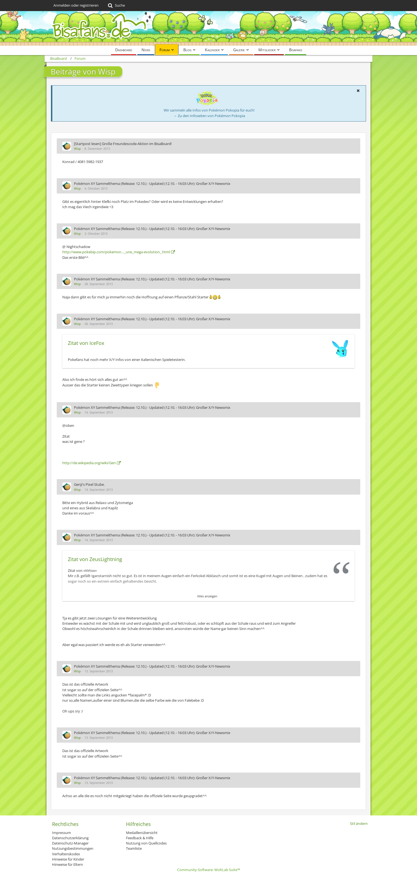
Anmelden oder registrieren (76, 5)
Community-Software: (208, 869)
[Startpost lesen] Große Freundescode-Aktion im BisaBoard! (123, 143)
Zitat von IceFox (86, 343)
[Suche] (116, 5)
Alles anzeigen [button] (207, 596)
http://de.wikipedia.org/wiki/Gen (89, 462)
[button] (358, 90)
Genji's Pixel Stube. (89, 484)
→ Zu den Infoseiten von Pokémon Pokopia (209, 115)
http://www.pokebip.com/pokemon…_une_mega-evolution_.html (116, 251)
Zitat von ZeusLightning (95, 559)
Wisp (77, 148)
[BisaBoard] (208, 28)
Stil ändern (359, 823)
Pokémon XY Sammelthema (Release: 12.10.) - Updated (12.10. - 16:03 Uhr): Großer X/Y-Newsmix (152, 183)
